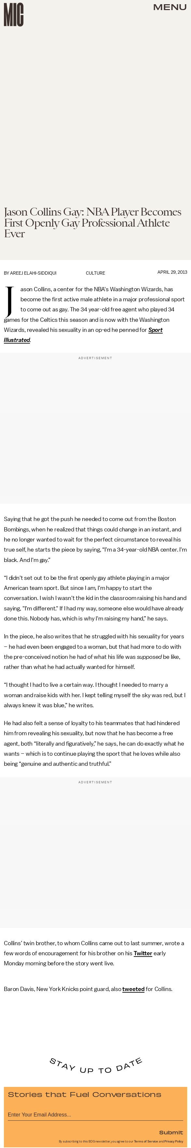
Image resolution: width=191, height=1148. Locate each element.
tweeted (133, 989)
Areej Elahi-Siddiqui (33, 273)
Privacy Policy (173, 1141)
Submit (171, 1132)
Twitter (143, 953)
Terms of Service (146, 1141)
